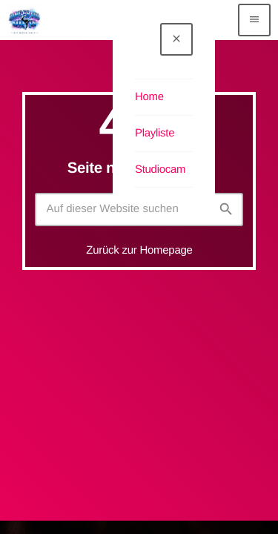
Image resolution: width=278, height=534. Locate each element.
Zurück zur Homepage (139, 250)
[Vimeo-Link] (24, 20)
